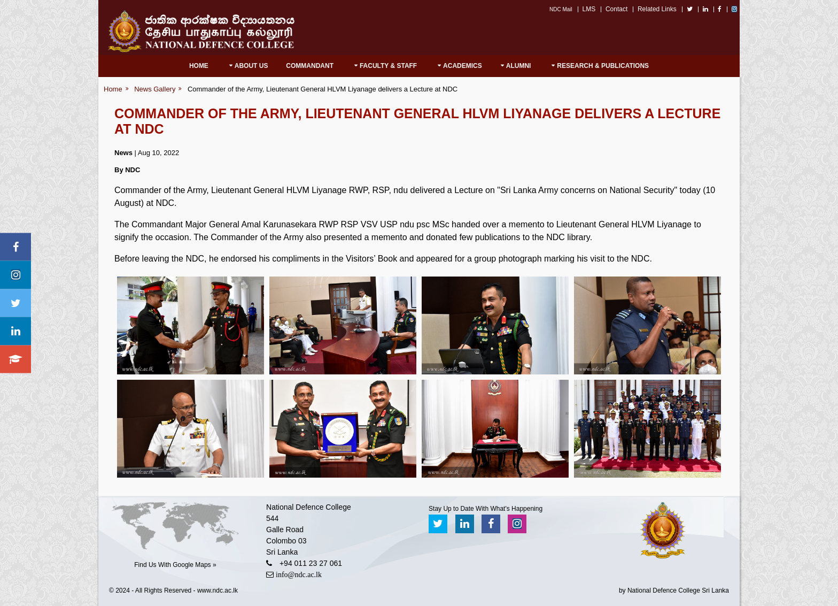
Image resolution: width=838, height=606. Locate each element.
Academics (462, 66)
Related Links (657, 9)
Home (198, 66)
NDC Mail (560, 9)
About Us (251, 66)
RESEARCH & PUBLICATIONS (603, 66)
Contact (616, 9)
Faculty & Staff (388, 66)
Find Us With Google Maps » (175, 565)
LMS (589, 9)
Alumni (518, 66)
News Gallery (154, 89)
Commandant (309, 66)
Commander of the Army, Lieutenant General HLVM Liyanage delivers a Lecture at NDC (322, 89)
